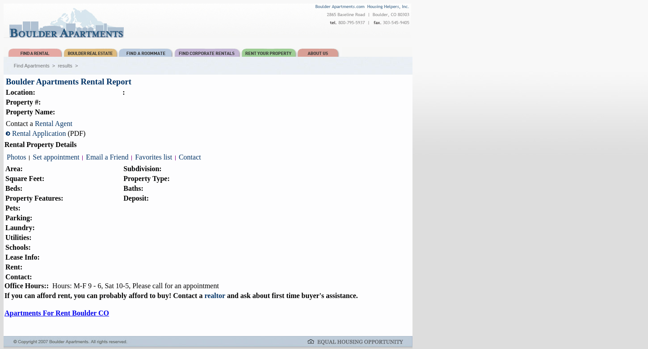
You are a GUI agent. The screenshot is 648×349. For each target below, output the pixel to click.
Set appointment (56, 157)
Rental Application (39, 133)
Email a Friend (107, 157)
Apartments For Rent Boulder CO (56, 313)
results (65, 65)
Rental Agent (53, 123)
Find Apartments (32, 65)
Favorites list (153, 157)
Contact (190, 157)
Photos (16, 157)
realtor (214, 295)
